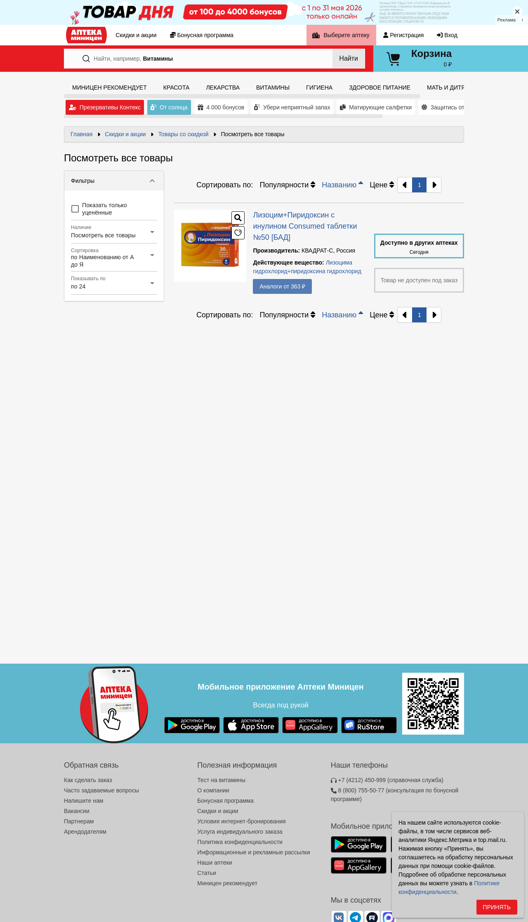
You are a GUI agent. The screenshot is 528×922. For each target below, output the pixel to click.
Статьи (206, 873)
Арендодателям (85, 831)
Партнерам (79, 821)
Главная (81, 134)
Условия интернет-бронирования (241, 821)
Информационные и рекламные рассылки (253, 852)
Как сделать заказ (88, 780)
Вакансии (77, 811)
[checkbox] (114, 208)
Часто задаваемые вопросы (101, 790)
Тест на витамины (221, 780)
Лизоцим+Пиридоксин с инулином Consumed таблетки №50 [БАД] (305, 226)
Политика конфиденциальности (240, 842)
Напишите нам (83, 800)
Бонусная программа (225, 800)
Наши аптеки (214, 862)
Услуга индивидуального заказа (239, 831)
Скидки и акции (125, 134)
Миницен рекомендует (227, 883)
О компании (213, 790)
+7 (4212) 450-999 (387, 780)
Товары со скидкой (183, 134)
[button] (114, 181)
